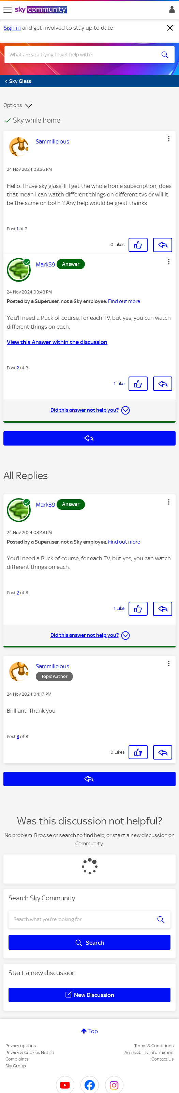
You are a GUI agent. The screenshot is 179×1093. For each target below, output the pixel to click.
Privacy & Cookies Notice (29, 1052)
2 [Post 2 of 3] (18, 367)
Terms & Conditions (154, 1045)
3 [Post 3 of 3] (18, 736)
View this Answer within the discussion (57, 342)
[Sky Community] (42, 10)
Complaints (16, 1059)
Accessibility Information (149, 1052)
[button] (168, 138)
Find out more (124, 301)
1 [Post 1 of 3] (17, 228)
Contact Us (162, 1059)
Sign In (171, 11)
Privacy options (20, 1045)
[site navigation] (7, 10)
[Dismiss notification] (170, 28)
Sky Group (15, 1065)
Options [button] (12, 105)
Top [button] (93, 1031)
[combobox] (81, 54)
